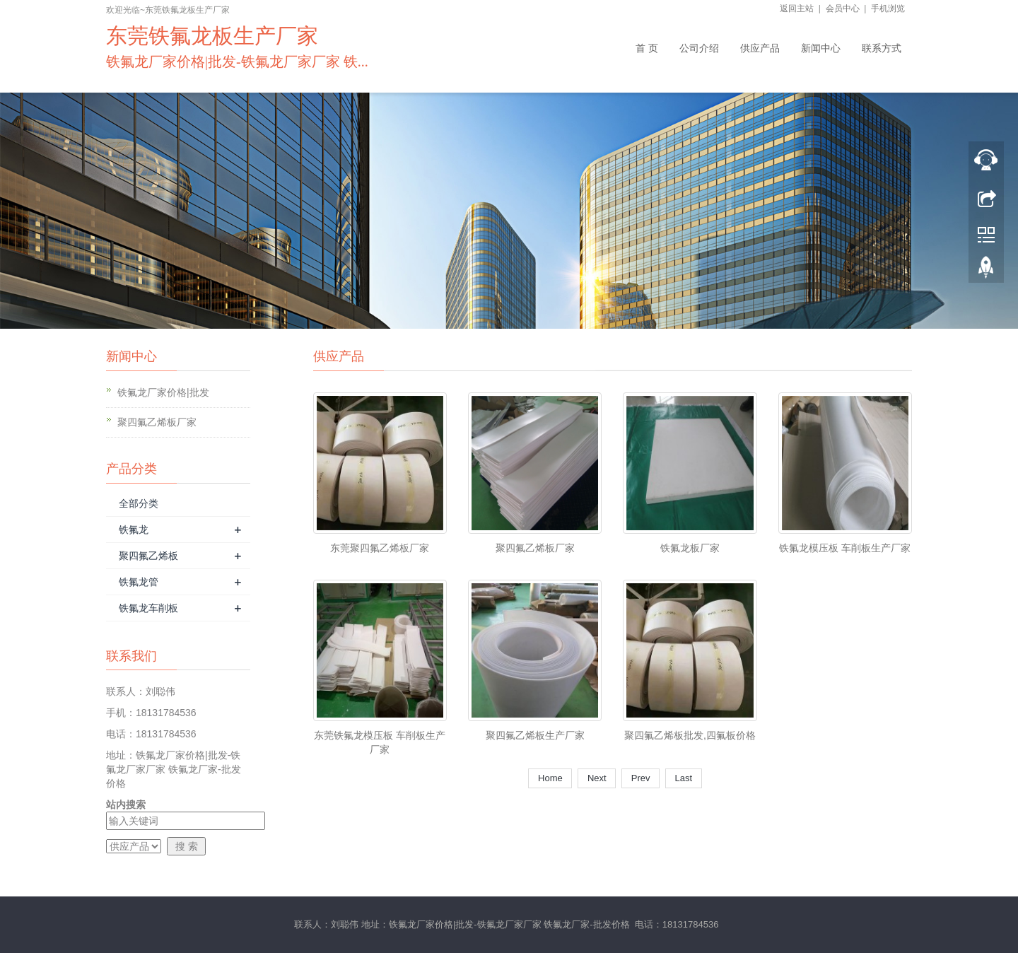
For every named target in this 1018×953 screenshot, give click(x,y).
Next (597, 778)
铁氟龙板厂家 (690, 548)
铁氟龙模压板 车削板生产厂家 (845, 548)
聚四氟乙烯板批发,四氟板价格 (690, 735)
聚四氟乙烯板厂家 (157, 422)
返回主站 (797, 8)
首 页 (647, 48)
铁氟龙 (133, 529)
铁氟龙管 (138, 581)
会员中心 (843, 8)
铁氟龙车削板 (148, 608)
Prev (640, 778)
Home (550, 778)
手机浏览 (888, 8)
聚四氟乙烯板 (148, 555)
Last (683, 778)
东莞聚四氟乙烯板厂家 (379, 548)
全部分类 (138, 503)
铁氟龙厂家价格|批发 (163, 392)
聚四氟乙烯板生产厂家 (535, 735)
